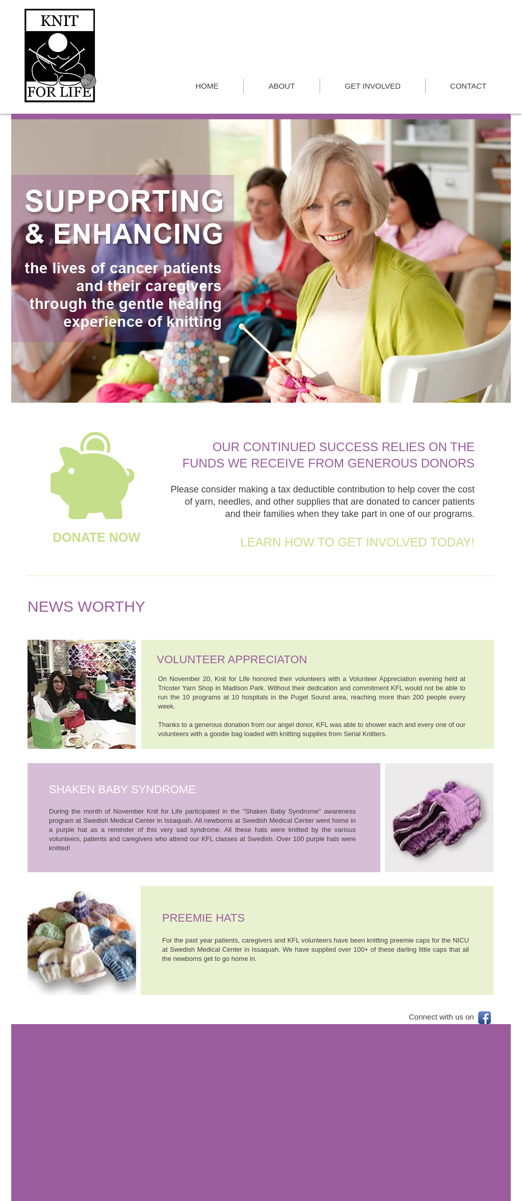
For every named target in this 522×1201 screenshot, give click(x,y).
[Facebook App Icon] (484, 1017)
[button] (261, 261)
